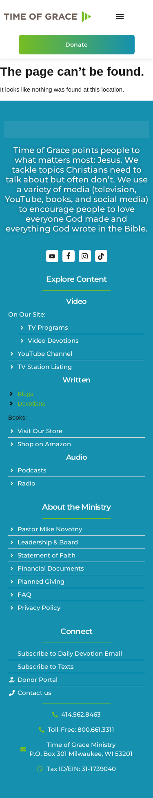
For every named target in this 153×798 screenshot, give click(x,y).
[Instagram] (85, 256)
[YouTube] (52, 256)
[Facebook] (68, 256)
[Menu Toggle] (120, 16)
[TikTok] (101, 256)
